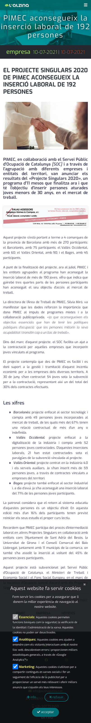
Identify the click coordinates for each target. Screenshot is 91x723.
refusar (56, 697)
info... (32, 697)
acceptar (45, 712)
